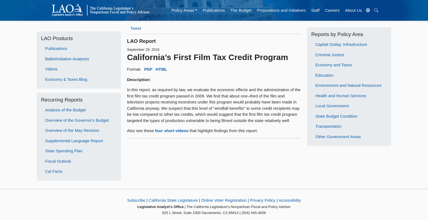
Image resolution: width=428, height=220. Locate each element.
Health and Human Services (340, 95)
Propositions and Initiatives (281, 10)
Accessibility (290, 200)
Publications (214, 10)
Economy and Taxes (333, 65)
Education (324, 75)
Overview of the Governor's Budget (77, 120)
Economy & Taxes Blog (66, 79)
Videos (51, 69)
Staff (315, 10)
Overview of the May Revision (72, 130)
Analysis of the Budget (65, 110)
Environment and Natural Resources (348, 85)
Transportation (328, 126)
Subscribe (136, 200)
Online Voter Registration (224, 200)
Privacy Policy (262, 200)
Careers (332, 10)
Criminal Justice (329, 54)
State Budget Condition (336, 116)
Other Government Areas (338, 136)
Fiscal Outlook (58, 161)
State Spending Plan (63, 150)
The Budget (241, 10)
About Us (353, 10)
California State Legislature (173, 200)
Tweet (135, 28)
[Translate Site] (368, 10)
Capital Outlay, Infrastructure (341, 44)
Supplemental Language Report (74, 140)
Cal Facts (53, 171)
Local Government (332, 105)
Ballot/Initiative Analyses (67, 59)
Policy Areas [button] (183, 10)
